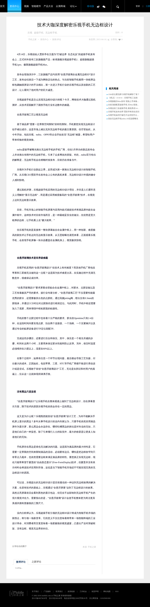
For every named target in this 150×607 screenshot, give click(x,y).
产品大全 (48, 6)
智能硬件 (36, 6)
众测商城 (60, 6)
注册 (148, 6)
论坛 (72, 6)
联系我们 (59, 591)
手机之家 (32, 39)
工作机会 (83, 591)
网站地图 (106, 591)
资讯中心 (14, 6)
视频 (26, 6)
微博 (98, 6)
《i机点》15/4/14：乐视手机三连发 (123, 98)
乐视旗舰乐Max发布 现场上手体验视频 (124, 101)
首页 (2, 6)
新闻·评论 (56, 39)
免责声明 (95, 591)
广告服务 (47, 591)
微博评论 (21, 562)
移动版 (90, 6)
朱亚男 (92, 39)
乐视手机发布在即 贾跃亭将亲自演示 (123, 112)
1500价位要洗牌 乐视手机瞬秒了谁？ (123, 94)
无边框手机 (51, 32)
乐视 (29, 32)
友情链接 (71, 591)
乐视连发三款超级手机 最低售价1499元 (124, 108)
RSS (117, 591)
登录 (138, 6)
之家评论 (36, 561)
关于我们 (35, 591)
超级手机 (39, 32)
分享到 (114, 39)
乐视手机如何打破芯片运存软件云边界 (124, 115)
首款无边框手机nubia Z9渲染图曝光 (123, 118)
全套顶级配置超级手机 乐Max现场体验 (124, 105)
